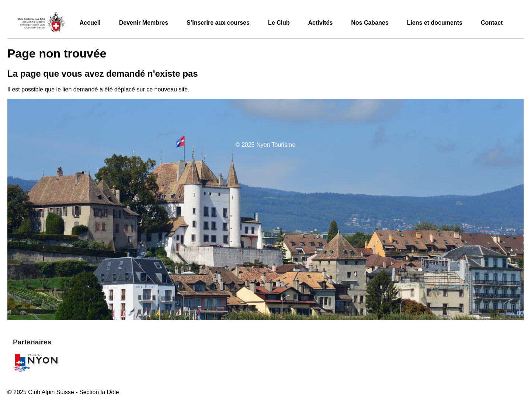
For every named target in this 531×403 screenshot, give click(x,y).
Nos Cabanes (369, 23)
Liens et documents (434, 23)
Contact (492, 23)
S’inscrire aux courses (218, 23)
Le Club (279, 23)
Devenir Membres (143, 23)
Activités (320, 23)
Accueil (90, 23)
